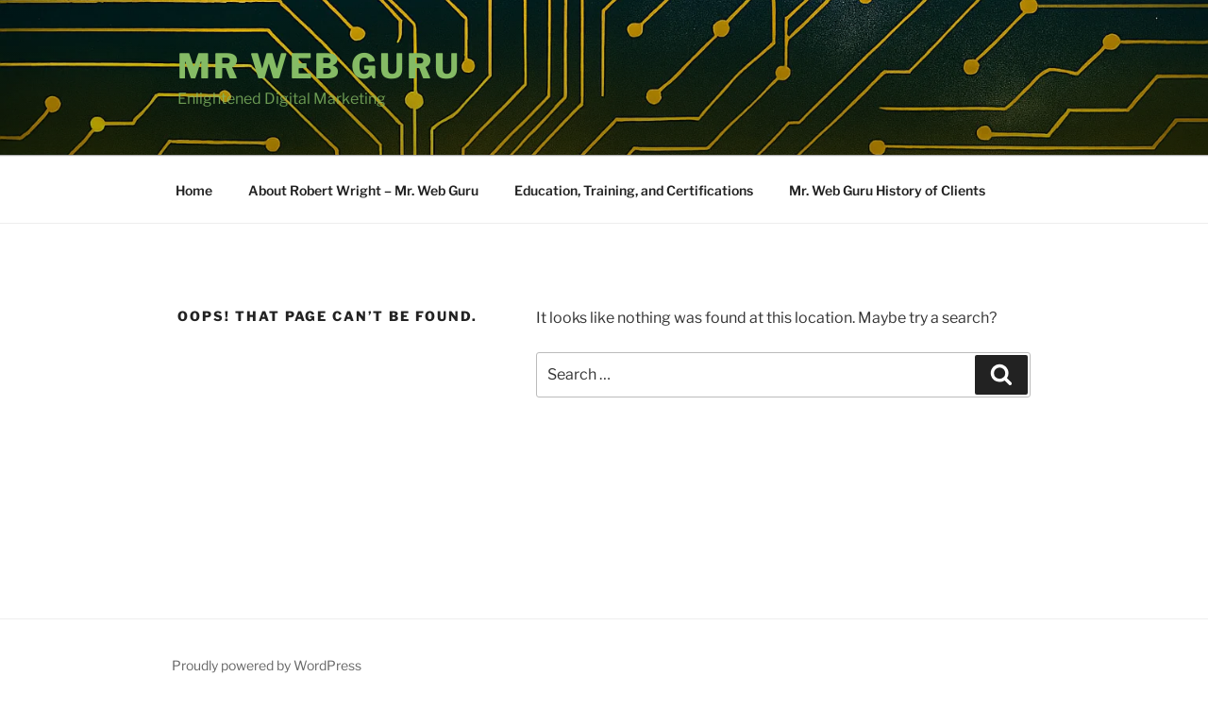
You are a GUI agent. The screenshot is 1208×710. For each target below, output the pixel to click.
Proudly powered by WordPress (266, 665)
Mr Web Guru (319, 66)
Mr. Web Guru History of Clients (887, 190)
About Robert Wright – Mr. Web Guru (363, 190)
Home (194, 190)
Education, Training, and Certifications (633, 190)
